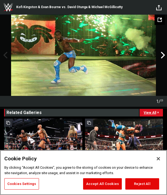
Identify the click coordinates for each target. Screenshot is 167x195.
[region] (83, 172)
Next (162, 55)
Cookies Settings (21, 184)
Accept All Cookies (102, 184)
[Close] (158, 159)
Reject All (142, 184)
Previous (4, 55)
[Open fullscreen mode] (160, 20)
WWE (8, 7)
